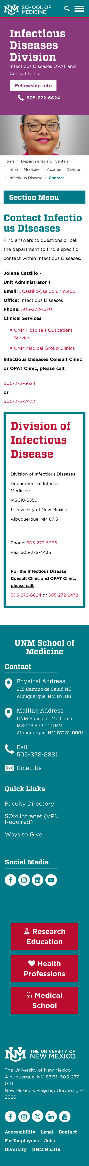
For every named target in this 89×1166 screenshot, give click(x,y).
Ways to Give (23, 834)
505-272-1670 (36, 309)
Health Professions (44, 968)
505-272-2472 (19, 401)
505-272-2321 (37, 754)
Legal (47, 1132)
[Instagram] (24, 880)
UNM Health (46, 1149)
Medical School (44, 1000)
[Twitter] (37, 1116)
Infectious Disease (25, 178)
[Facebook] (10, 880)
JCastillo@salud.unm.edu (47, 291)
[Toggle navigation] (79, 8)
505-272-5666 (42, 542)
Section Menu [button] (34, 197)
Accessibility (20, 1132)
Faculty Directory (29, 804)
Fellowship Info (33, 86)
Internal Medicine (24, 169)
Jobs (49, 1140)
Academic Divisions (65, 169)
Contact (56, 178)
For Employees (22, 1140)
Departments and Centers (45, 161)
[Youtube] (51, 880)
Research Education (44, 936)
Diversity (16, 1149)
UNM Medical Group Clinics (45, 348)
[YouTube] (64, 1116)
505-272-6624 (39, 98)
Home (9, 161)
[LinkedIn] (37, 880)
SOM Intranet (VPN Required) (32, 819)
